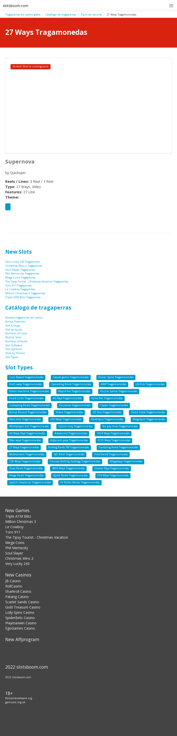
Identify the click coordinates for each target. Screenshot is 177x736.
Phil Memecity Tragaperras (22, 273)
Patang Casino (17, 596)
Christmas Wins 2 (19, 558)
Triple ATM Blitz (18, 516)
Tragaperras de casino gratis (22, 14)
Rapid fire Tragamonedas (74, 391)
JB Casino (13, 580)
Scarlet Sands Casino (22, 602)
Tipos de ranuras (91, 14)
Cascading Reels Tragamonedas (71, 384)
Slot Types (11, 357)
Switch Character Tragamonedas (30, 482)
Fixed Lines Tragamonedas (26, 398)
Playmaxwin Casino (21, 623)
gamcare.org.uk (15, 702)
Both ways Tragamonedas (25, 384)
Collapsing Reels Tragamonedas (29, 405)
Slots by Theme (15, 353)
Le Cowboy (14, 526)
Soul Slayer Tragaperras (20, 269)
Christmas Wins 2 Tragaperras (23, 265)
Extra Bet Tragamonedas (107, 398)
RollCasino (13, 586)
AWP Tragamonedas (113, 384)
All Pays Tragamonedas (67, 398)
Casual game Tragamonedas (71, 377)
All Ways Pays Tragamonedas (27, 433)
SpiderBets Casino (20, 617)
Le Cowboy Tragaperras (20, 289)
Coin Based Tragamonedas (26, 377)
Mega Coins (15, 542)
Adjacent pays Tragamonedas (69, 440)
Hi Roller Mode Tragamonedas (80, 482)
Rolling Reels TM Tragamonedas (68, 447)
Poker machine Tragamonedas (29, 391)
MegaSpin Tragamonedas (149, 419)
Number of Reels (16, 341)
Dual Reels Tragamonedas (26, 468)
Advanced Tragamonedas (71, 433)
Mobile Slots (13, 337)
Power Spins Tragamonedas (115, 377)
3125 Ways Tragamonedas (114, 440)
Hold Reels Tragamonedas (111, 454)
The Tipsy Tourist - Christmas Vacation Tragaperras (36, 281)
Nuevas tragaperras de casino (24, 317)
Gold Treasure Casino (22, 607)
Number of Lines (16, 333)
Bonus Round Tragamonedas (27, 412)
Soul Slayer (14, 553)
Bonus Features (15, 321)
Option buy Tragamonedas (75, 426)
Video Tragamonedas (69, 412)
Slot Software (13, 345)
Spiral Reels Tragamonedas (70, 475)
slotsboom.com (15, 5)
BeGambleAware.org (18, 698)
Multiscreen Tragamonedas (26, 454)
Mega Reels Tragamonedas (26, 475)
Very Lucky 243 (17, 563)
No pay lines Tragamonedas (120, 426)
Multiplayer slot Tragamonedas (29, 426)
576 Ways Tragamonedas (112, 475)
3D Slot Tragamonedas (107, 412)
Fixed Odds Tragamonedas (148, 412)
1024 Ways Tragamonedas (113, 433)
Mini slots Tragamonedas (25, 419)
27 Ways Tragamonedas (24, 447)
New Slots (18, 251)
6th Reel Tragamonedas (69, 454)
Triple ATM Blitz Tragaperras (23, 297)
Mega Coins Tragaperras (20, 277)
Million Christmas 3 (20, 521)
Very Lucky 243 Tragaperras (22, 261)
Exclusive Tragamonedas (74, 405)
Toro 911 (12, 532)
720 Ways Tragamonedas (24, 461)
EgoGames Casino (20, 628)
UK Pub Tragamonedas (150, 384)
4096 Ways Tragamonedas (68, 468)
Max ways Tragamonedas (25, 440)
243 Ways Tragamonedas (65, 419)
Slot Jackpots (13, 329)
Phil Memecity (16, 547)
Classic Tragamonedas (114, 405)
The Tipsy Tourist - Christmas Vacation (36, 537)
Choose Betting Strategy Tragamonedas (75, 461)
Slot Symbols (13, 349)
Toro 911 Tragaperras (18, 285)
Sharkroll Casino (18, 591)
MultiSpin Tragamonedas (107, 419)
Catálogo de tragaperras (60, 14)
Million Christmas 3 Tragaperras (25, 293)
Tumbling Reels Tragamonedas (118, 447)
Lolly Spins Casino (19, 612)
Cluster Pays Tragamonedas (111, 468)
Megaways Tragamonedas (126, 461)
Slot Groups (12, 325)
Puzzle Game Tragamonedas (118, 391)
